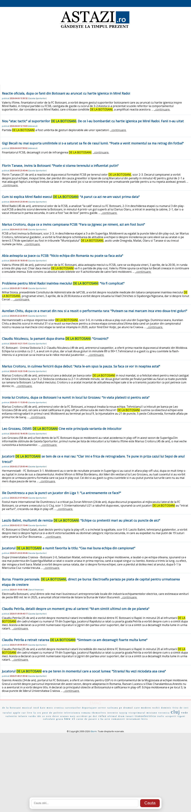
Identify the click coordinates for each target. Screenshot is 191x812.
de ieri (184, 708)
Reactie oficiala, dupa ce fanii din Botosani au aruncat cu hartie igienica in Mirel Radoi (66, 93)
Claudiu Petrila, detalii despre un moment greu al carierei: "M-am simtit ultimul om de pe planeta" (75, 609)
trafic (161, 716)
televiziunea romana (77, 713)
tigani (181, 716)
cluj (175, 712)
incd (36, 708)
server (102, 708)
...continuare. (162, 109)
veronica (164, 713)
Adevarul (32, 126)
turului (7, 713)
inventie (112, 713)
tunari (130, 716)
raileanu (112, 708)
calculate (49, 719)
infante (22, 716)
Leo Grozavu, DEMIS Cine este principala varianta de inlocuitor (62, 429)
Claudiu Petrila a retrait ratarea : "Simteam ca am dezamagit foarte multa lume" (74, 640)
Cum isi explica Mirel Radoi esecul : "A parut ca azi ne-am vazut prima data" (71, 197)
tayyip (123, 713)
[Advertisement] (96, 57)
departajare (89, 708)
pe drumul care (129, 707)
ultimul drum (116, 716)
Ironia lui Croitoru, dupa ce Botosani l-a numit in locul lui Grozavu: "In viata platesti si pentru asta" (76, 397)
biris (145, 719)
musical (27, 708)
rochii (156, 708)
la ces (37, 713)
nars (73, 716)
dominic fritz (170, 708)
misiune (152, 712)
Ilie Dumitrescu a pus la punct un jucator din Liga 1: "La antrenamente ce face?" (61, 493)
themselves (99, 713)
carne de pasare (86, 719)
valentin (11, 716)
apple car (19, 712)
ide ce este (44, 716)
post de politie (52, 712)
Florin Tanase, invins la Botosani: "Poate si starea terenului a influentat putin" (60, 165)
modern (146, 707)
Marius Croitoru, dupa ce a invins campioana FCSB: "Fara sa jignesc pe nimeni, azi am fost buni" (73, 224)
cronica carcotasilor (67, 708)
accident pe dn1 (87, 716)
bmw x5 (70, 719)
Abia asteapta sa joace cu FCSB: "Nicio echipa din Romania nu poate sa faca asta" (62, 256)
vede (184, 712)
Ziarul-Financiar (35, 589)
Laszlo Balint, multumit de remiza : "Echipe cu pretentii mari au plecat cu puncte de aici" (81, 520)
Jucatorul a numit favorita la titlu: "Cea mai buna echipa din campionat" (68, 548)
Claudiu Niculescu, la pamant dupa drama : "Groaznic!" (55, 338)
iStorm (93, 731)
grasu (59, 719)
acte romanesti (115, 719)
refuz (103, 716)
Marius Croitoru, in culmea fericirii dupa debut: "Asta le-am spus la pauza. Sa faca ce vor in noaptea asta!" (81, 366)
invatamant (133, 719)
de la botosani (11, 708)
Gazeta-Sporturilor (37, 98)
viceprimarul (137, 713)
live (30, 712)
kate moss (46, 708)
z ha (101, 719)
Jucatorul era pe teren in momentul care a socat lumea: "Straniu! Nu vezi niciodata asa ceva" (84, 671)
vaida (32, 716)
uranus (64, 716)
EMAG (95, 703)
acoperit (171, 716)
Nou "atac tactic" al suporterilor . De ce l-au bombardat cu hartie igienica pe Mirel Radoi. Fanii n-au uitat (93, 121)
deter (55, 716)
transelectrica (145, 716)
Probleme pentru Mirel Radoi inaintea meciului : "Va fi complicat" (63, 283)
